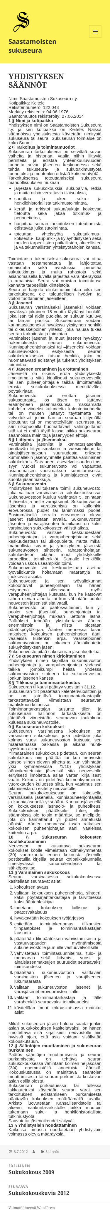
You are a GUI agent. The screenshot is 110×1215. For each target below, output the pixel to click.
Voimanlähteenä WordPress (32, 1207)
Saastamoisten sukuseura (32, 45)
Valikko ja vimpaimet (95, 37)
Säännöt (52, 1151)
